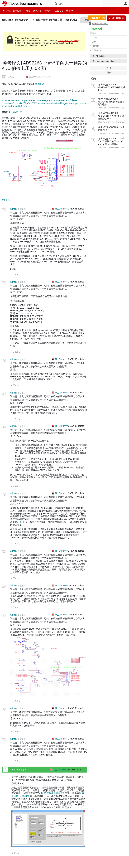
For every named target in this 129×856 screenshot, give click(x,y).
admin (11, 77)
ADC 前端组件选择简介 (53, 793)
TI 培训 (48, 11)
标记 (109, 67)
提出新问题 (118, 18)
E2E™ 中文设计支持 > (13, 11)
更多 (109, 72)
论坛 (28, 11)
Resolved (96, 28)
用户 (125, 3)
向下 (19, 275)
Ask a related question (68, 40)
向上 (11, 275)
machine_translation (105, 61)
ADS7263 (100, 56)
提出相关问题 (97, 18)
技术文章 (37, 11)
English (69, 11)
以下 (22, 522)
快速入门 (59, 11)
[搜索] (77, 3)
